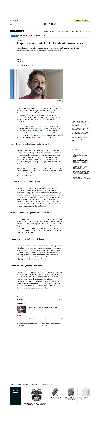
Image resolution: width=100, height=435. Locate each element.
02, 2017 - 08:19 (21, 61)
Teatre (77, 31)
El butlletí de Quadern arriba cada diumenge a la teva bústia (31, 296)
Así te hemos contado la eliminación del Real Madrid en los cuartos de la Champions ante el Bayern (81, 167)
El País (19, 59)
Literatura (46, 31)
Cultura (30, 318)
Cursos (19, 384)
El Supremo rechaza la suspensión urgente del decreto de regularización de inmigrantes (81, 178)
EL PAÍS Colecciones (44, 384)
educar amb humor (21, 40)
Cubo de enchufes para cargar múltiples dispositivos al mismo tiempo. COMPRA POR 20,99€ (83, 400)
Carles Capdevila (20, 318)
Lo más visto (75, 149)
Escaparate (12, 384)
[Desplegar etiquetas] (62, 319)
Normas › (61, 299)
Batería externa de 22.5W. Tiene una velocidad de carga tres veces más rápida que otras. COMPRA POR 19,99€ (56, 400)
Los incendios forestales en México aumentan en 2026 (80, 129)
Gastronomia (87, 31)
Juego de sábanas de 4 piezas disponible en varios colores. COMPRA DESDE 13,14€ (70, 399)
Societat (47, 318)
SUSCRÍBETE (78, 20)
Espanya (42, 318)
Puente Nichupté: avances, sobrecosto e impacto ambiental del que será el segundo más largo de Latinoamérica (80, 123)
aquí (46, 325)
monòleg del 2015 (37, 126)
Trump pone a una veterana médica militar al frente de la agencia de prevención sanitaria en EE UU (81, 134)
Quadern (17, 31)
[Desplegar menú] (11, 24)
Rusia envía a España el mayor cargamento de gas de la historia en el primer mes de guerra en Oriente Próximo (81, 154)
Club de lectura (52, 31)
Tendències (81, 31)
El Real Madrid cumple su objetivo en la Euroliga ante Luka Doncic (80, 139)
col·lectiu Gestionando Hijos (38, 128)
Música (73, 31)
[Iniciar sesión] (86, 21)
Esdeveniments (36, 318)
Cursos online (26, 384)
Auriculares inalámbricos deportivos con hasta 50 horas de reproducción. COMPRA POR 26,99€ (35, 404)
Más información (20, 325)
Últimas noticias (76, 118)
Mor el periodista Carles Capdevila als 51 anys (42, 307)
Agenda (26, 318)
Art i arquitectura (60, 31)
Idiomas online (34, 384)
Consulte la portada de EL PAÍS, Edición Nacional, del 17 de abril (32, 35)
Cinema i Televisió (68, 31)
